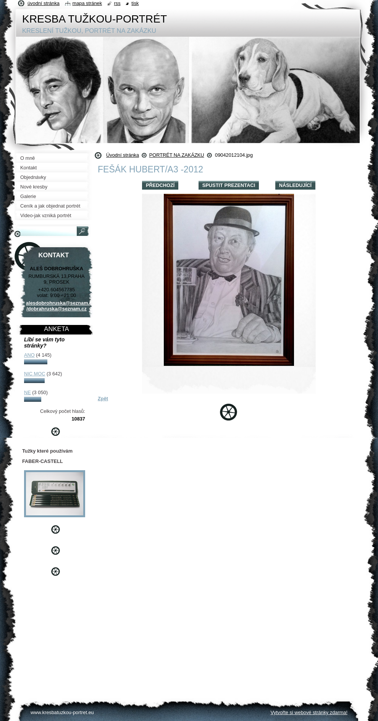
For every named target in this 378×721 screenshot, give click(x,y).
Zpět (103, 398)
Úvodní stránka (122, 155)
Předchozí (160, 185)
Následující (295, 185)
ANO (29, 355)
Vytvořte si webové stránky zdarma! (308, 712)
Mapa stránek (87, 3)
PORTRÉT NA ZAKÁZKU (176, 155)
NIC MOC (34, 374)
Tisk (135, 3)
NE (27, 392)
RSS (117, 3)
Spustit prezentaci (228, 185)
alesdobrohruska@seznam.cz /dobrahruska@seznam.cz (60, 306)
